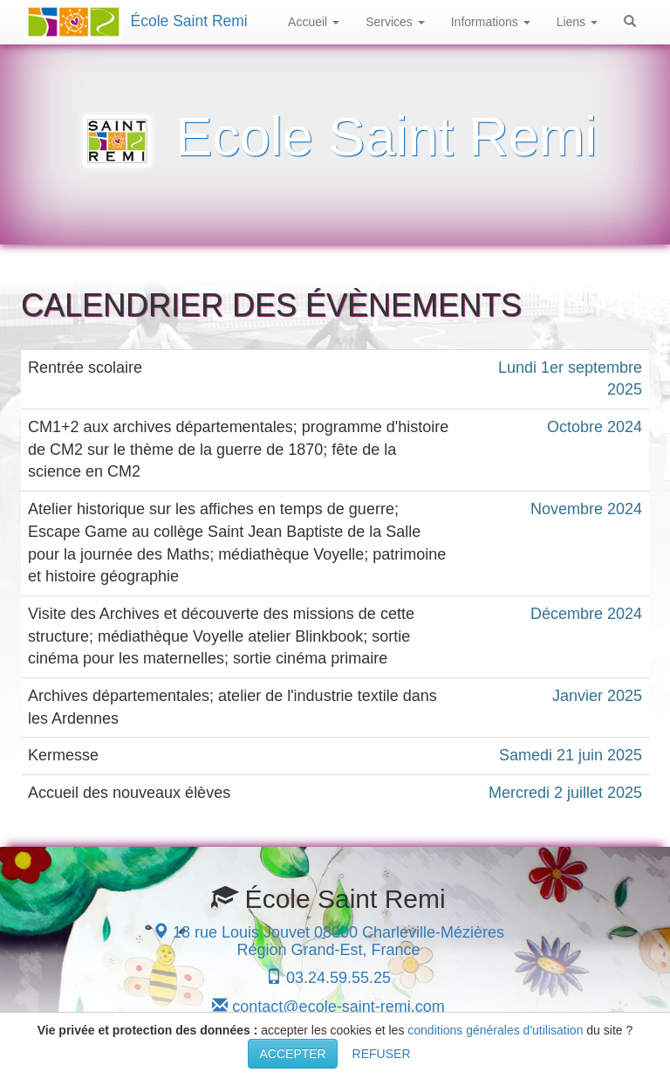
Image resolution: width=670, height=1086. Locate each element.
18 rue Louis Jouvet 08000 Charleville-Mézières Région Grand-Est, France (328, 941)
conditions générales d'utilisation (495, 1030)
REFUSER (381, 1054)
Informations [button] (490, 22)
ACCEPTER (292, 1054)
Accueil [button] (313, 22)
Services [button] (395, 22)
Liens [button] (577, 22)
